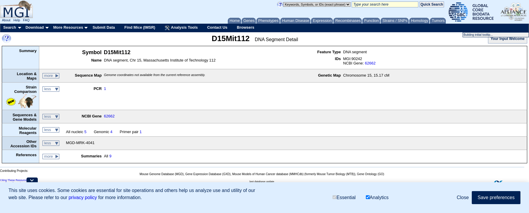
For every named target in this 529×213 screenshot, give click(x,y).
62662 (370, 63)
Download (34, 27)
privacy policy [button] (82, 197)
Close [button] (463, 197)
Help (16, 20)
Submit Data (104, 27)
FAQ (26, 20)
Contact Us (217, 27)
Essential (344, 197)
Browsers (245, 27)
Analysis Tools (181, 27)
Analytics (377, 197)
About (6, 20)
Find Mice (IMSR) (139, 27)
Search (9, 27)
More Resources (68, 27)
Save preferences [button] (496, 197)
